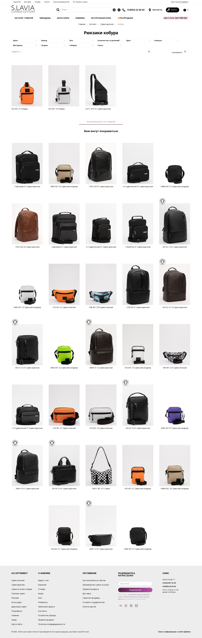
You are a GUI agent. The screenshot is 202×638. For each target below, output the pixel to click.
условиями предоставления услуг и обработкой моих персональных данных (133, 596)
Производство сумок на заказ (96, 585)
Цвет (128, 40)
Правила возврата (91, 589)
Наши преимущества (61, 2)
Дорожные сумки (18, 606)
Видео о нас (43, 580)
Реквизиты (43, 602)
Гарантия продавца (91, 598)
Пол (71, 40)
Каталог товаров (24, 18)
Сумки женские (18, 580)
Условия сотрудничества (94, 602)
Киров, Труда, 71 (169, 579)
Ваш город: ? (180, 2)
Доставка (27, 2)
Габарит (73, 45)
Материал (17, 45)
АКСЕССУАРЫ (63, 18)
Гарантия (16, 2)
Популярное (16, 611)
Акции (14, 620)
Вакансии (42, 585)
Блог (40, 598)
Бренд (44, 40)
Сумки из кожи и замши (21, 589)
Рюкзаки (15, 598)
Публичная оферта (46, 606)
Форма (44, 45)
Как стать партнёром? (175, 18)
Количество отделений (108, 40)
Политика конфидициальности (51, 624)
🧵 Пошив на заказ (80, 2)
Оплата (47, 2)
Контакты (155, 10)
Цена (15, 40)
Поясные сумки (18, 593)
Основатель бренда (47, 615)
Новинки (80, 18)
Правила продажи (46, 620)
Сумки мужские (18, 585)
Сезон (100, 45)
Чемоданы (44, 18)
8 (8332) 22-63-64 (135, 9)
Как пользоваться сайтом (94, 580)
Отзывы (37, 2)
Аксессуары (16, 602)
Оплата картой (89, 606)
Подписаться (135, 590)
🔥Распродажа (125, 18)
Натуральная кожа (101, 18)
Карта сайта (16, 624)
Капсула (158, 40)
